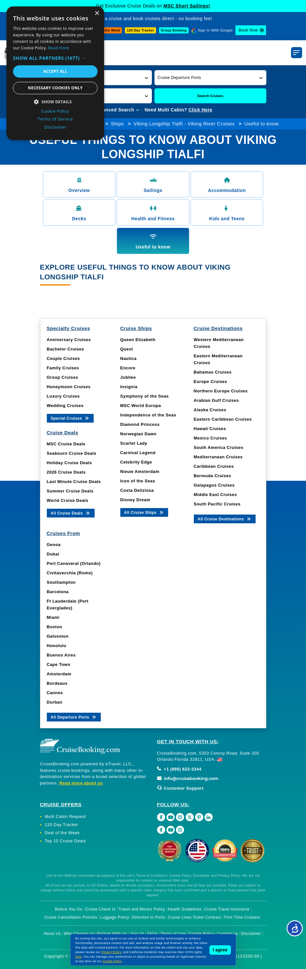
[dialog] (55, 73)
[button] (210, 77)
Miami (53, 617)
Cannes (55, 692)
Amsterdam (59, 673)
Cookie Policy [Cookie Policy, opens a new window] (55, 111)
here (78, 956)
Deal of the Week (106, 30)
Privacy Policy (111, 952)
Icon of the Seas (137, 480)
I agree (220, 949)
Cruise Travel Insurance (227, 909)
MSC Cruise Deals (66, 443)
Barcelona (58, 591)
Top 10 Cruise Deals (65, 840)
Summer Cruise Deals (70, 491)
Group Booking (174, 30)
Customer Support (180, 788)
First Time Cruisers (242, 917)
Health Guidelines (185, 909)
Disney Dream (135, 499)
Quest (126, 349)
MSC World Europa (140, 405)
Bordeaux (57, 683)
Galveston (58, 636)
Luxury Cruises (63, 396)
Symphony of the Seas (144, 396)
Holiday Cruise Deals (69, 462)
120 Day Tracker (61, 824)
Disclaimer (251, 933)
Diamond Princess (140, 424)
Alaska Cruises (210, 409)
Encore (128, 367)
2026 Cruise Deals (66, 472)
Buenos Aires (61, 655)
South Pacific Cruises (217, 504)
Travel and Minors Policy (142, 909)
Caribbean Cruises (214, 466)
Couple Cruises (63, 358)
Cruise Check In (101, 909)
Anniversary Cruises (69, 339)
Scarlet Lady (133, 443)
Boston (54, 626)
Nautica (128, 358)
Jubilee (128, 377)
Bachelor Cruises (65, 349)
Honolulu (56, 645)
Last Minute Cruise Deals (74, 481)
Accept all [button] (55, 71)
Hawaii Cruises (210, 428)
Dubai (53, 554)
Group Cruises (62, 377)
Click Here (200, 109)
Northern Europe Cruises (221, 391)
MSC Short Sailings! (187, 5)
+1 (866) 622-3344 (179, 769)
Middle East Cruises (215, 494)
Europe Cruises (210, 381)
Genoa (54, 544)
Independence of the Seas (148, 415)
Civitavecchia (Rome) (70, 572)
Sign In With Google (215, 30)
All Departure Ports (74, 717)
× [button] (96, 13)
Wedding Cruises (65, 405)
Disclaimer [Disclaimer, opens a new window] (55, 127)
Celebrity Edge (136, 462)
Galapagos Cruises (214, 485)
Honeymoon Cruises (69, 386)
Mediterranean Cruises (218, 456)
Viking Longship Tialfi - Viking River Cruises (183, 123)
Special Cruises (70, 418)
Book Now (248, 30)
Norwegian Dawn (138, 433)
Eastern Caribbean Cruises (223, 419)
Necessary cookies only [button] (55, 88)
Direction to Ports (148, 917)
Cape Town (59, 664)
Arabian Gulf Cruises (216, 400)
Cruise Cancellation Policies (70, 917)
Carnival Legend (138, 452)
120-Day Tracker (140, 30)
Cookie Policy (112, 961)
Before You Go (69, 909)
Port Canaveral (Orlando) (74, 563)
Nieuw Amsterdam (139, 471)
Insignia (129, 386)
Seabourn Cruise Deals (72, 453)
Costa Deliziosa (137, 490)
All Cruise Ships (144, 512)
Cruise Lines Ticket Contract (194, 917)
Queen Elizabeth (138, 339)
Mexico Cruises (210, 438)
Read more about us (81, 783)
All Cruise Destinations (225, 518)
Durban (55, 702)
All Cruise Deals (71, 513)
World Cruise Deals (67, 500)
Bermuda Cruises (212, 475)
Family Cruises (63, 367)
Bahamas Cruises (213, 372)
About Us (52, 933)
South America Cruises (219, 447)
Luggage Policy (114, 917)
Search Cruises (210, 96)
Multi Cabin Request (65, 816)
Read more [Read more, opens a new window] (58, 48)
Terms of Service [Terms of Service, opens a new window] (55, 119)
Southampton (61, 582)
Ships (117, 123)
